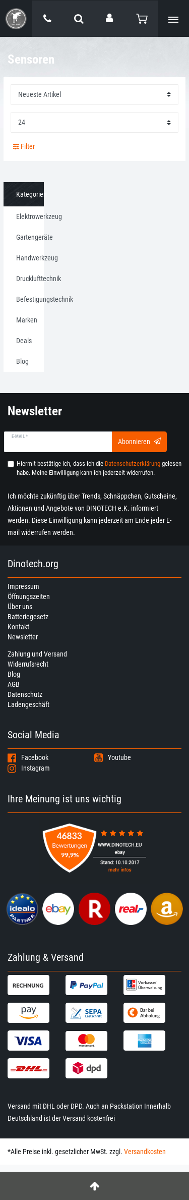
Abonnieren (139, 442)
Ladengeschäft (28, 704)
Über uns (20, 607)
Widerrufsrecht (28, 664)
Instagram (29, 768)
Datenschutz (25, 694)
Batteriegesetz (28, 617)
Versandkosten (145, 1152)
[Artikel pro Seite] (94, 122)
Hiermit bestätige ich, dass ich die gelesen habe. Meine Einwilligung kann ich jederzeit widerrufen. (99, 468)
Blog (14, 674)
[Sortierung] (94, 94)
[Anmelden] (110, 18)
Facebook (28, 757)
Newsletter (23, 637)
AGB (14, 684)
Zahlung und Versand (37, 654)
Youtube (112, 757)
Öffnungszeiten (29, 596)
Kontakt (18, 627)
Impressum (23, 586)
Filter (24, 146)
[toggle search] (79, 19)
